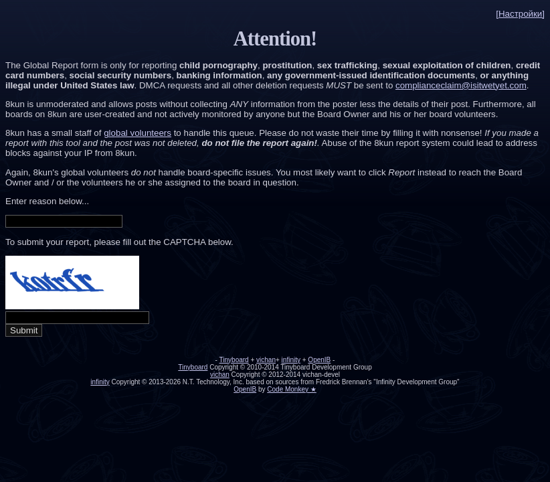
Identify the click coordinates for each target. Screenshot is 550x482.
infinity (291, 360)
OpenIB (319, 360)
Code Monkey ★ (291, 389)
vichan (266, 360)
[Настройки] (520, 14)
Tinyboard (234, 360)
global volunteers (137, 133)
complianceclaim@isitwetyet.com (461, 85)
